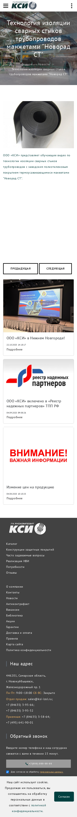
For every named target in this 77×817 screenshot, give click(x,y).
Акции (10, 621)
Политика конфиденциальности (28, 650)
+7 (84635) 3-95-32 (19, 710)
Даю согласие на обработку (37, 771)
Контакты (13, 592)
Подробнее (14, 349)
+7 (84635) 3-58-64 (35, 717)
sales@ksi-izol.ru (40, 699)
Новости (44, 64)
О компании (14, 586)
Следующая (55, 268)
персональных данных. (51, 771)
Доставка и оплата (19, 633)
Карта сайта (14, 644)
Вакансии (13, 610)
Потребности (15, 567)
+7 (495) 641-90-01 (19, 722)
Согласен (64, 796)
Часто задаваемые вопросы (25, 555)
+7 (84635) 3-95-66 (19, 705)
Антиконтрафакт (18, 604)
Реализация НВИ (17, 561)
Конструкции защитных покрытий (30, 549)
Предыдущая (20, 268)
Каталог (11, 544)
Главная (27, 64)
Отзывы (11, 572)
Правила (12, 638)
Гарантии (12, 627)
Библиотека (14, 615)
